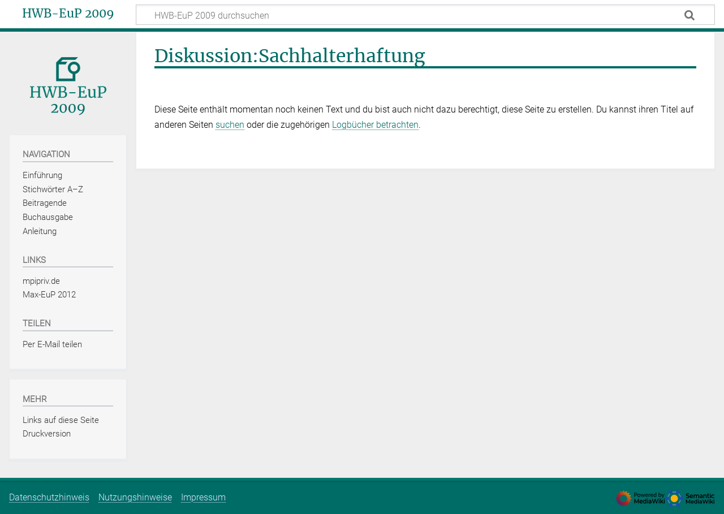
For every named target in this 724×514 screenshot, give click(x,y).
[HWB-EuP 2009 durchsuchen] (425, 14)
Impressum (203, 497)
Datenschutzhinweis (49, 497)
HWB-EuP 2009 (68, 13)
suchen (230, 124)
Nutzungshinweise (135, 497)
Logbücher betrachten (375, 124)
